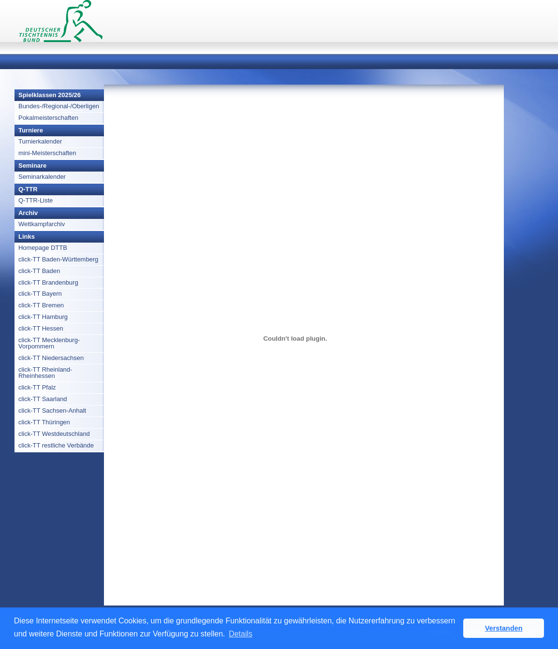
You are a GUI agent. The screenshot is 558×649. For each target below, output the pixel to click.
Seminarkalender (42, 176)
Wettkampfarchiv (41, 224)
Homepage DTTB (42, 247)
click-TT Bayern (40, 293)
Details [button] (240, 634)
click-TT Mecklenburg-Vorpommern (49, 343)
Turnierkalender (40, 141)
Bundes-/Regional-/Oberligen (58, 106)
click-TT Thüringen (44, 422)
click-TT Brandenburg (48, 282)
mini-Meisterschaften (47, 153)
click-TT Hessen (40, 328)
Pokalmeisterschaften (48, 117)
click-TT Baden (39, 270)
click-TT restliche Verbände (56, 445)
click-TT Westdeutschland (54, 433)
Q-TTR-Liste (35, 200)
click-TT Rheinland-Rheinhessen (45, 372)
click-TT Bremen (41, 305)
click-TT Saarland (42, 399)
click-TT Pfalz (37, 387)
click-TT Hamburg (43, 316)
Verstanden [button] (504, 628)
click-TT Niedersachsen (51, 357)
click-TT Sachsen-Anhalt (52, 410)
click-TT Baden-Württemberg (58, 259)
